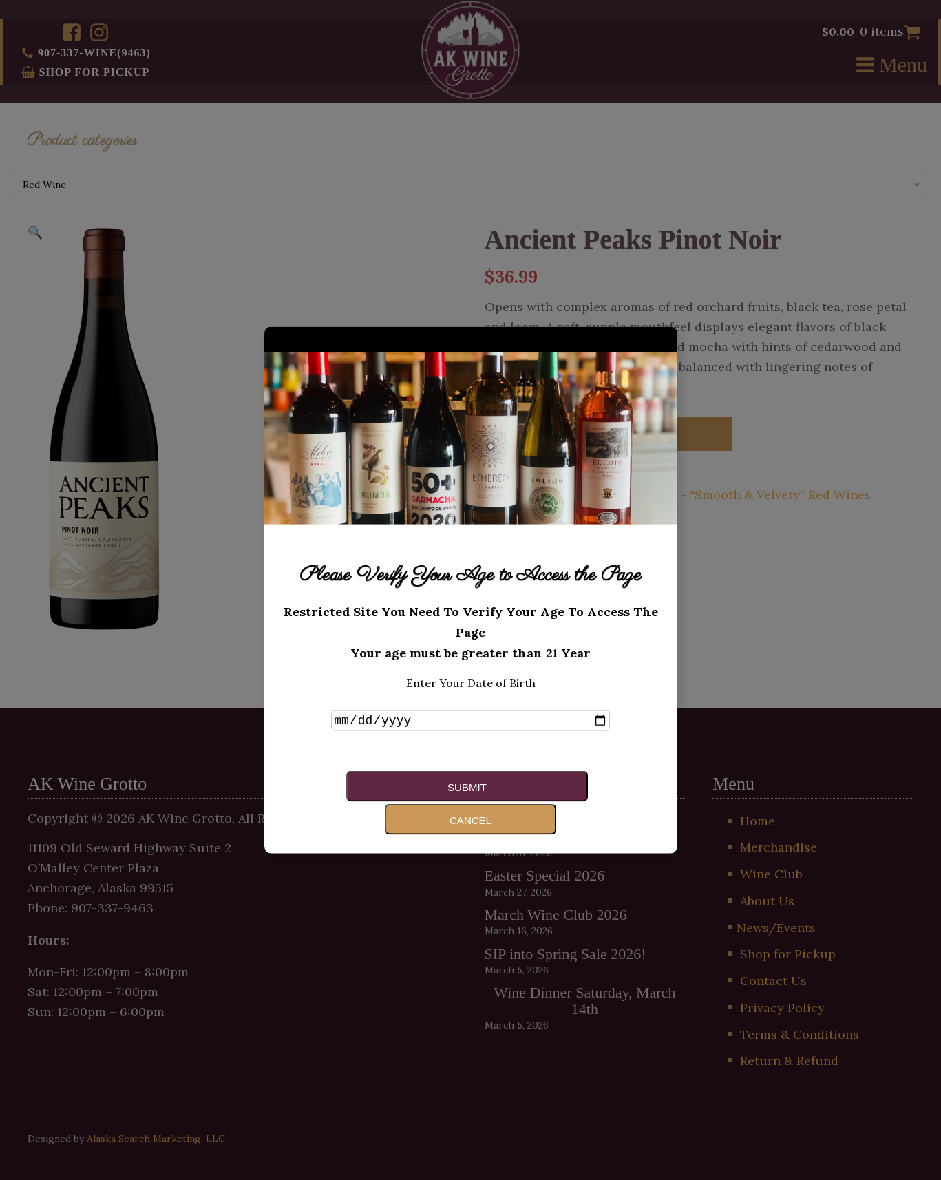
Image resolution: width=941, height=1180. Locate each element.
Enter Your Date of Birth (471, 698)
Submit (396, 802)
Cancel (534, 802)
